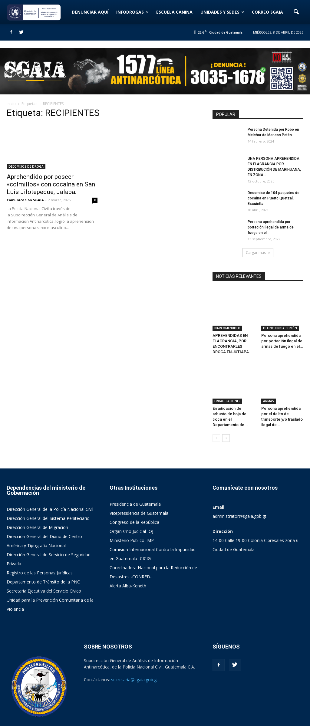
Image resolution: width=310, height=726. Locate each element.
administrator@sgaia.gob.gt (239, 490)
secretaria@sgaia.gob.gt (134, 653)
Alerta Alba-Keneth (128, 559)
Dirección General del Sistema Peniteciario (48, 492)
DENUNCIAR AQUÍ (90, 12)
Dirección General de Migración (37, 501)
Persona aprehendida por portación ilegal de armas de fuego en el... (282, 328)
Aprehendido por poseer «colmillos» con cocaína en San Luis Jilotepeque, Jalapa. (51, 184)
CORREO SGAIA (267, 12)
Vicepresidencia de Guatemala (139, 487)
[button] (296, 12)
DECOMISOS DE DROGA (26, 166)
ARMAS (268, 375)
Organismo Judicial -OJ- (132, 505)
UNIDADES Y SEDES (222, 12)
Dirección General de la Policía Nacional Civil (50, 483)
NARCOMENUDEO (227, 315)
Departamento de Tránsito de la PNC (43, 555)
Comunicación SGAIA (25, 200)
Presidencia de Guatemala (135, 478)
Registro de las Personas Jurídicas (40, 546)
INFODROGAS (132, 12)
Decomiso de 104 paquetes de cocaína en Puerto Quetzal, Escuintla (273, 198)
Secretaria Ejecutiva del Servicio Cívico (44, 564)
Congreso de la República (134, 496)
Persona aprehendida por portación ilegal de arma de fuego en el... (271, 227)
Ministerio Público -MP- (132, 514)
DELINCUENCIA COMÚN (280, 315)
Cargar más (258, 252)
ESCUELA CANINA (174, 12)
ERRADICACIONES (227, 375)
